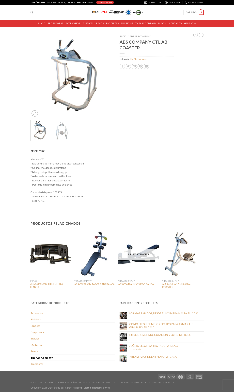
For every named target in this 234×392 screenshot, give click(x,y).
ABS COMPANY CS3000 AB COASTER (176, 285)
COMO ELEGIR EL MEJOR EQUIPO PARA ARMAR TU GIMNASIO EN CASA (160, 325)
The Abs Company (140, 36)
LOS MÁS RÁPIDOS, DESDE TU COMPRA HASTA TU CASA (164, 313)
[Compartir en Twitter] (128, 66)
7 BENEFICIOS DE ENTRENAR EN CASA (153, 356)
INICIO (41, 23)
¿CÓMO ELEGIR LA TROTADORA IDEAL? (153, 345)
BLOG (162, 23)
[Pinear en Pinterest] (140, 66)
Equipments (37, 332)
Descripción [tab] (38, 151)
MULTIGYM (127, 23)
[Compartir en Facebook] (122, 66)
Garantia (190, 23)
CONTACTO (175, 23)
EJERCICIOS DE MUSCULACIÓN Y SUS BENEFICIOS (160, 334)
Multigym (36, 344)
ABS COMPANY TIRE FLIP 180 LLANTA (46, 285)
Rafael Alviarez (73, 387)
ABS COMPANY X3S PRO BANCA (136, 284)
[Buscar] (32, 12)
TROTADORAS (55, 23)
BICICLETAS (112, 23)
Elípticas (88, 23)
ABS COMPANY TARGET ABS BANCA (94, 284)
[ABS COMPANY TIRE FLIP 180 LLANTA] (50, 254)
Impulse (35, 338)
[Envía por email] (134, 66)
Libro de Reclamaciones (97, 387)
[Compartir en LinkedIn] (146, 66)
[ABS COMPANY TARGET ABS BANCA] (94, 254)
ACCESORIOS (73, 23)
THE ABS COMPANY (145, 23)
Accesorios (37, 313)
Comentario (135, 349)
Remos (100, 23)
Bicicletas (36, 319)
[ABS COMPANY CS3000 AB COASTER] (182, 254)
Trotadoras (37, 363)
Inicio (123, 36)
